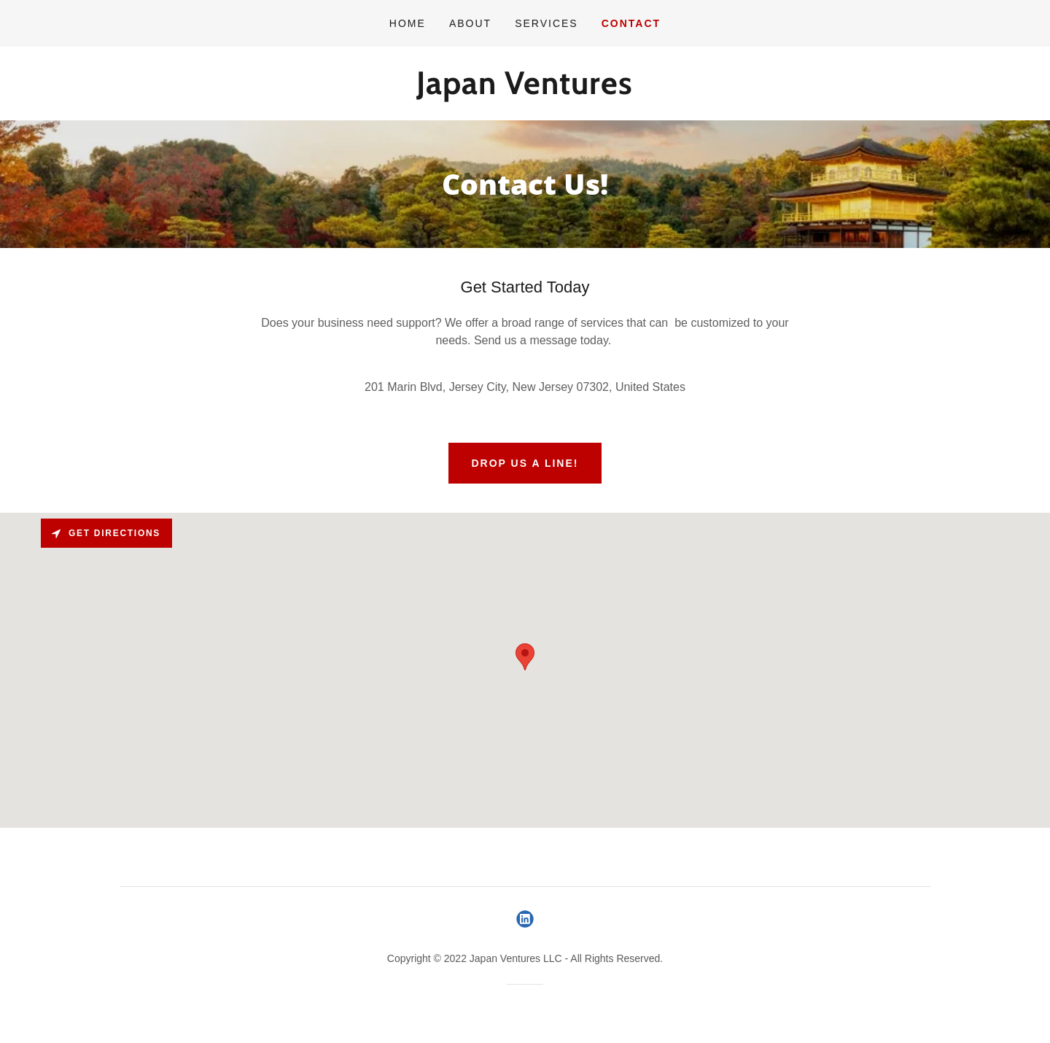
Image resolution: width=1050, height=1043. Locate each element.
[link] (524, 90)
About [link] (470, 23)
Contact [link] (631, 23)
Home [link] (407, 23)
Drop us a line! (525, 463)
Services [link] (546, 23)
